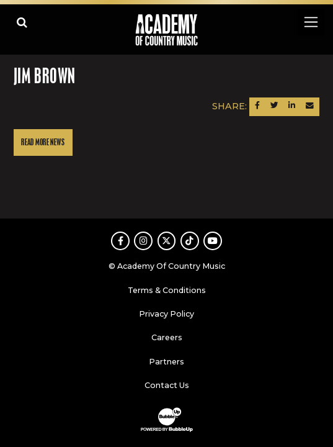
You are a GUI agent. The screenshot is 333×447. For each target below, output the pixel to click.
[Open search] (22, 22)
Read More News (42, 142)
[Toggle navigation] (310, 22)
